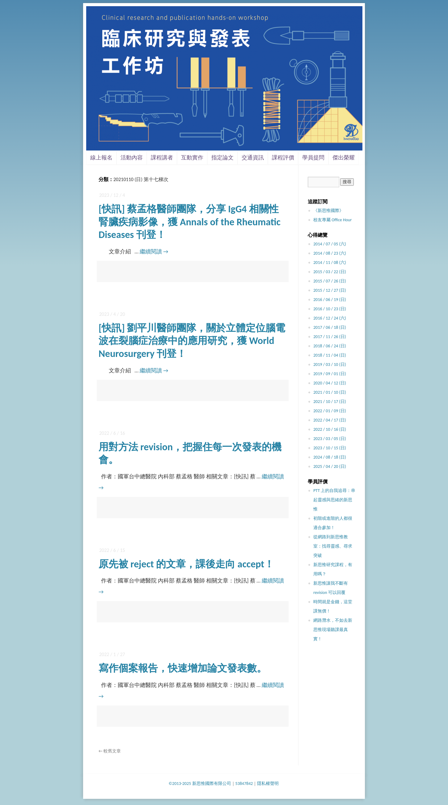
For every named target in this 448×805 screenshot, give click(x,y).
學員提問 (313, 157)
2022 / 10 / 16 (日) (329, 429)
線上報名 (101, 157)
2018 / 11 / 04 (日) (329, 355)
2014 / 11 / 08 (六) (329, 262)
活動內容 (131, 157)
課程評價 (283, 157)
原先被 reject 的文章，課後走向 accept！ (186, 564)
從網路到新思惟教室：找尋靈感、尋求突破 (332, 546)
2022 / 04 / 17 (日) (329, 420)
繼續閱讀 (154, 251)
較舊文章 (110, 751)
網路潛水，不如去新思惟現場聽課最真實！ (332, 630)
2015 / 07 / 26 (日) (329, 281)
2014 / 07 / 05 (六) (329, 244)
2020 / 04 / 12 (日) (329, 383)
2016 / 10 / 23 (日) (329, 308)
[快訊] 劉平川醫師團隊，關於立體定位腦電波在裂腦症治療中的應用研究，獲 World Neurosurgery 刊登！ (192, 341)
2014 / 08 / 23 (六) (329, 253)
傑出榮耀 (343, 157)
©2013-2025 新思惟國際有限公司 (200, 783)
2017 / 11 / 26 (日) (329, 336)
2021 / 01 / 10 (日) (329, 392)
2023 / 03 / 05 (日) (329, 438)
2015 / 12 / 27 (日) (329, 290)
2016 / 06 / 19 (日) (329, 299)
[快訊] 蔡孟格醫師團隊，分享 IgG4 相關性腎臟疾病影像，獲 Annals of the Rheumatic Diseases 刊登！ (190, 222)
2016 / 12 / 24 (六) (329, 318)
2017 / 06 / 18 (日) (329, 327)
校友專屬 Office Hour (332, 219)
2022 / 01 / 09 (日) (329, 410)
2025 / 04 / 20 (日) (329, 466)
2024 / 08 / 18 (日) (329, 457)
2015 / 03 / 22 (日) (329, 271)
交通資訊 (253, 157)
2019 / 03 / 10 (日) (329, 364)
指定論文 (222, 157)
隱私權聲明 (268, 783)
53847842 (244, 783)
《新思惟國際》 (328, 210)
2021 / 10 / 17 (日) (329, 401)
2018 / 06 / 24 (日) (329, 346)
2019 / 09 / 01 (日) (329, 373)
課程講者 (162, 157)
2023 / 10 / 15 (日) (329, 448)
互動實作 (192, 157)
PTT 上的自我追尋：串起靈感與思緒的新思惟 (334, 500)
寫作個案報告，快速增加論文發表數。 (183, 668)
